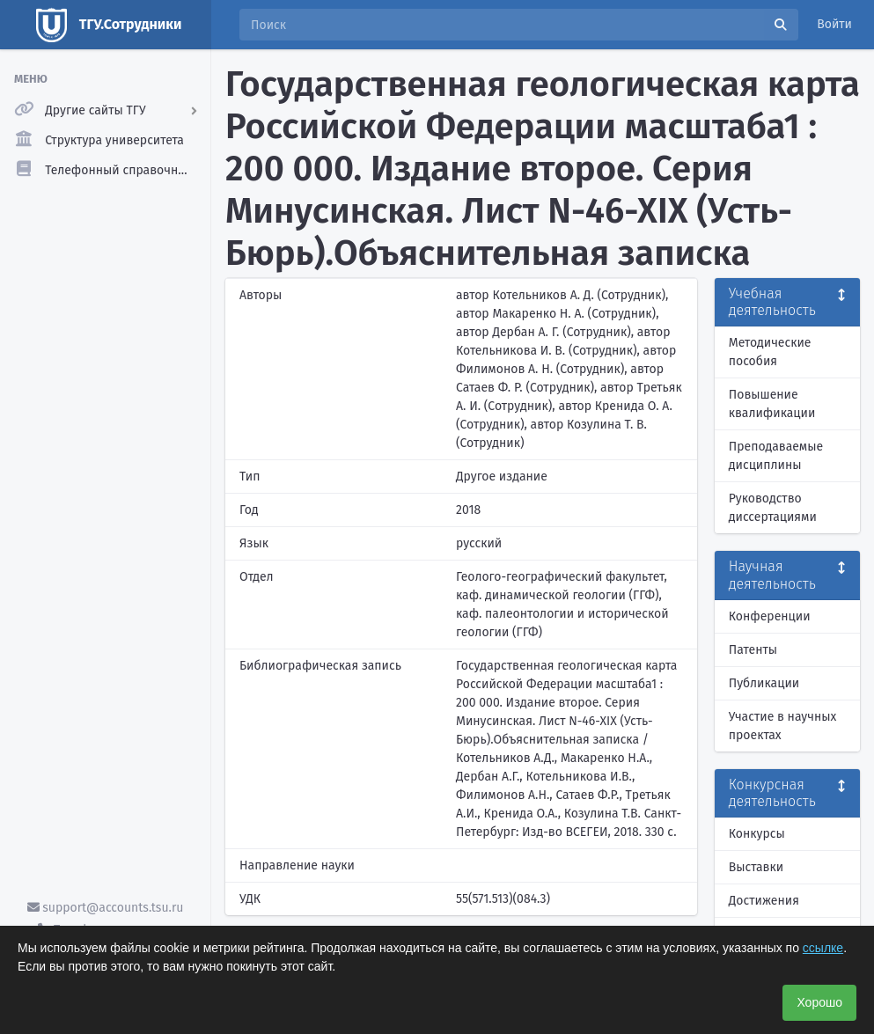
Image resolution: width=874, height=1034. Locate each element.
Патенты (753, 649)
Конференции (770, 616)
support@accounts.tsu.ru (105, 907)
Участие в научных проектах (783, 726)
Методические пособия (770, 352)
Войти (834, 24)
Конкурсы (757, 833)
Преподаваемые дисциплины (776, 456)
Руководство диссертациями (773, 507)
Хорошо (819, 1002)
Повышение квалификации (772, 404)
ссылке (823, 948)
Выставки (756, 867)
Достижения (764, 900)
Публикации (764, 683)
